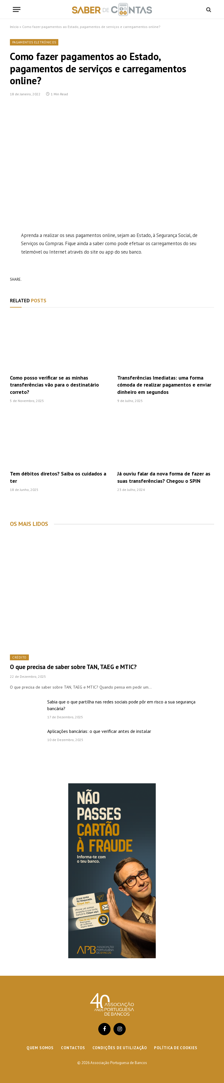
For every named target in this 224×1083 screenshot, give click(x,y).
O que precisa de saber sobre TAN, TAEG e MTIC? (73, 667)
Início (14, 26)
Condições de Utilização (119, 1047)
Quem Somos (40, 1047)
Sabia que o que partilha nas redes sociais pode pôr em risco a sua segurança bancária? (121, 705)
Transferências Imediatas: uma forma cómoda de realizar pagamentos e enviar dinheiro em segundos (164, 384)
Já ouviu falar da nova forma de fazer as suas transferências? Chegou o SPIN (163, 477)
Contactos (73, 1047)
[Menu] (16, 9)
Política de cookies (175, 1047)
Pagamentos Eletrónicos (34, 42)
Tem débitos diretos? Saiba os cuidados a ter (58, 477)
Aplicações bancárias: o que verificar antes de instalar (99, 731)
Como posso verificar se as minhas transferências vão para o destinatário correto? (54, 384)
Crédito (19, 657)
